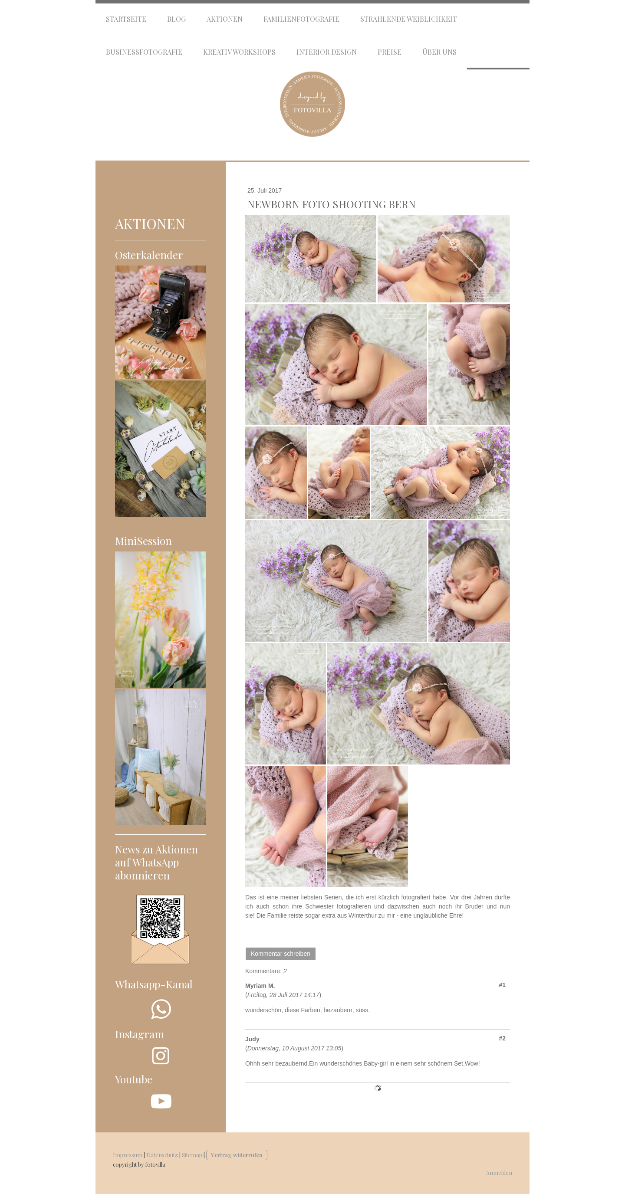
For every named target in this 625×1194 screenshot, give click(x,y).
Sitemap (192, 1154)
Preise (389, 51)
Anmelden (499, 1172)
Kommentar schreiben (280, 953)
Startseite (126, 18)
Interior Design (326, 51)
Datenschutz (162, 1154)
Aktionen (225, 18)
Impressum (127, 1154)
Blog (176, 18)
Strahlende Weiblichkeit (408, 18)
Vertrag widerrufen (237, 1154)
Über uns (439, 51)
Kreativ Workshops (239, 51)
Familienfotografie (301, 18)
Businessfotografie (144, 51)
